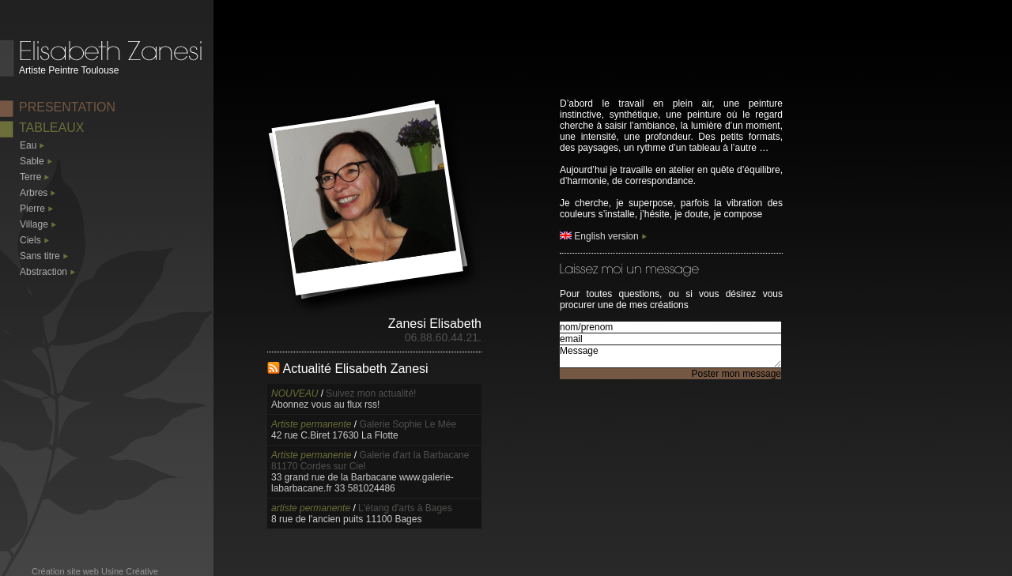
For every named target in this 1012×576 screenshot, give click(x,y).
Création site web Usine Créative (95, 571)
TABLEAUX (51, 127)
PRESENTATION (67, 107)
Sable (32, 161)
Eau (28, 145)
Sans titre (40, 256)
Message (670, 356)
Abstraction (43, 271)
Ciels (30, 240)
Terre (30, 177)
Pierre (32, 208)
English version (599, 236)
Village (34, 224)
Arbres (33, 192)
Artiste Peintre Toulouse (69, 70)
